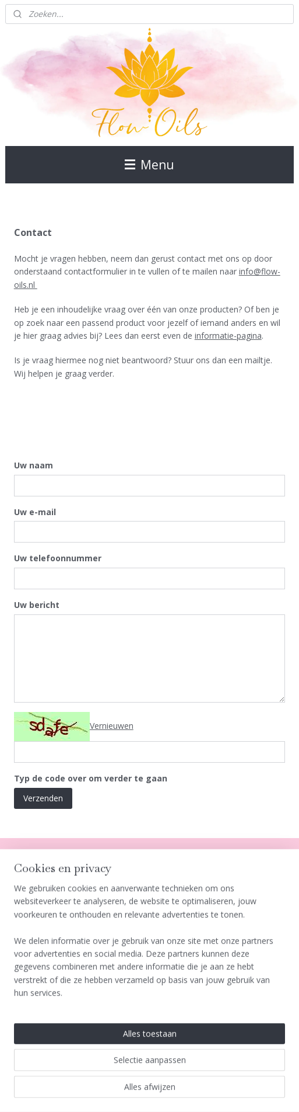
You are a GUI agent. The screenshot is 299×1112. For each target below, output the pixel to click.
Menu (149, 165)
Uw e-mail (35, 511)
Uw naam (33, 465)
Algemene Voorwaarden (50, 903)
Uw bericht (36, 605)
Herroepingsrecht (38, 916)
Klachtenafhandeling (43, 929)
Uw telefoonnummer (57, 558)
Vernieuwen (111, 725)
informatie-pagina (228, 335)
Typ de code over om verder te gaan (90, 778)
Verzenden (43, 798)
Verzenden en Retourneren (55, 955)
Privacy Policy (31, 942)
